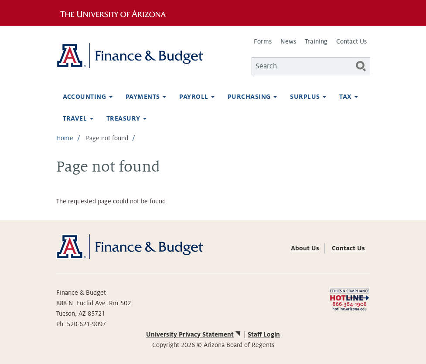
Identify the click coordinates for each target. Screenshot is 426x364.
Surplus (308, 96)
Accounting (87, 96)
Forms (263, 41)
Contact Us (351, 41)
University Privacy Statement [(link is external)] (194, 334)
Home (64, 138)
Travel (78, 118)
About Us (305, 248)
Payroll (197, 96)
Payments (146, 96)
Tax (348, 96)
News (288, 41)
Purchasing (252, 96)
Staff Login (264, 334)
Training (316, 41)
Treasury (126, 118)
